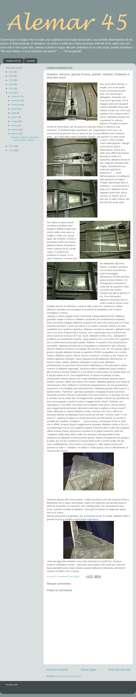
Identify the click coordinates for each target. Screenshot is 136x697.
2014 (11, 84)
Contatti (30, 60)
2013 (11, 88)
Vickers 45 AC (13, 60)
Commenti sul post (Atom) (68, 676)
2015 (11, 80)
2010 (11, 150)
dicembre (16, 96)
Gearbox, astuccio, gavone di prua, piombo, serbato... (25, 138)
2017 (11, 72)
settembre (16, 104)
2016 (11, 76)
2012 (11, 93)
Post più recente (57, 669)
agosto (14, 109)
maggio (15, 121)
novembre (16, 100)
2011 (11, 146)
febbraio (15, 129)
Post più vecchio (119, 669)
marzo (14, 125)
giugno (14, 117)
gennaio (15, 133)
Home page (88, 669)
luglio (14, 113)
